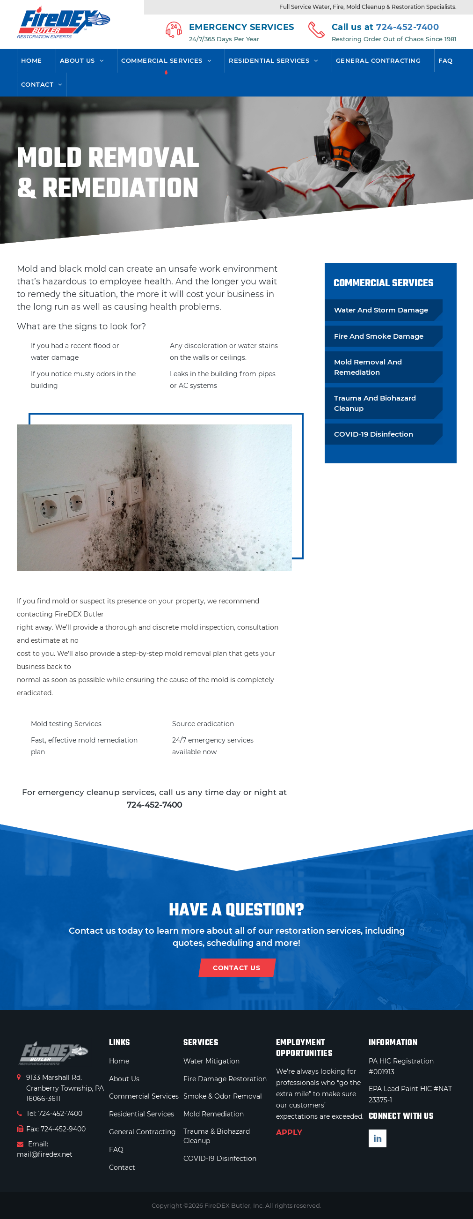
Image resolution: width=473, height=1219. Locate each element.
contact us (236, 968)
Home (31, 60)
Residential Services (269, 60)
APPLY (289, 1132)
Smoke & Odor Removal (222, 1096)
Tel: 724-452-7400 (49, 1113)
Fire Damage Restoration (225, 1079)
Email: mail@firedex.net (45, 1149)
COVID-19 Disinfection (373, 434)
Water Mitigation (211, 1061)
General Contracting (378, 60)
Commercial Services (162, 60)
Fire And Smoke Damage (378, 336)
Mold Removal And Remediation (368, 366)
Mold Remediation (213, 1114)
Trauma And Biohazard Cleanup (375, 403)
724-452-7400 (407, 27)
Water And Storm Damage (381, 309)
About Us (77, 60)
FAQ (445, 60)
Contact (37, 84)
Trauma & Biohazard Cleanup (216, 1136)
